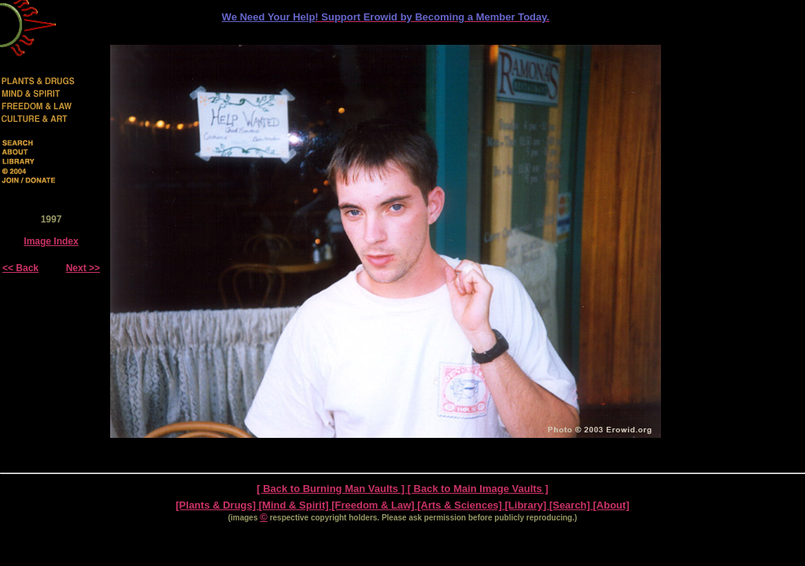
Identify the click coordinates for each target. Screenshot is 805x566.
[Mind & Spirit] (295, 505)
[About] (611, 505)
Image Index (51, 241)
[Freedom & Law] (374, 505)
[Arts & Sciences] (460, 505)
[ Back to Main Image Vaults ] (478, 488)
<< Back (20, 268)
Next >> (83, 268)
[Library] (527, 505)
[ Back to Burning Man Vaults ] (332, 488)
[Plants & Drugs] (216, 505)
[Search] (571, 505)
